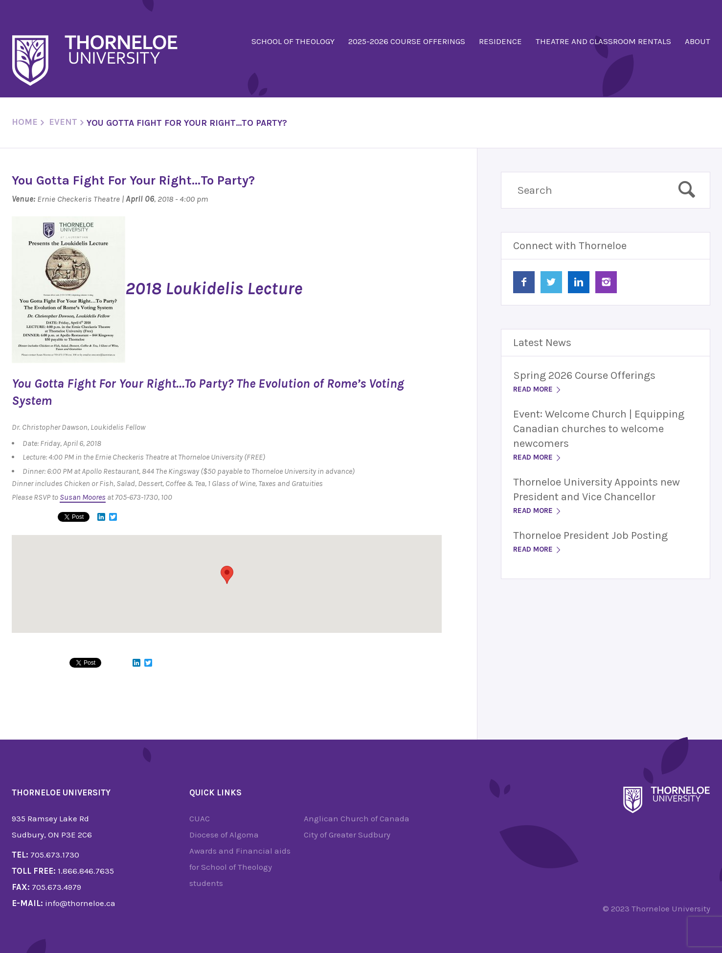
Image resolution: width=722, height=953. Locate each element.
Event (63, 121)
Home (25, 121)
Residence (500, 41)
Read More (537, 389)
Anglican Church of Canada (356, 818)
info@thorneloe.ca (80, 903)
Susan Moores (83, 497)
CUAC (199, 818)
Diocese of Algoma (224, 834)
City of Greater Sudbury (347, 834)
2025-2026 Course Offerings (406, 41)
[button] (227, 575)
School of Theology (293, 41)
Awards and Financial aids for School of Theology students (240, 867)
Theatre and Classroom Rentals (603, 41)
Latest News (542, 342)
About (697, 41)
